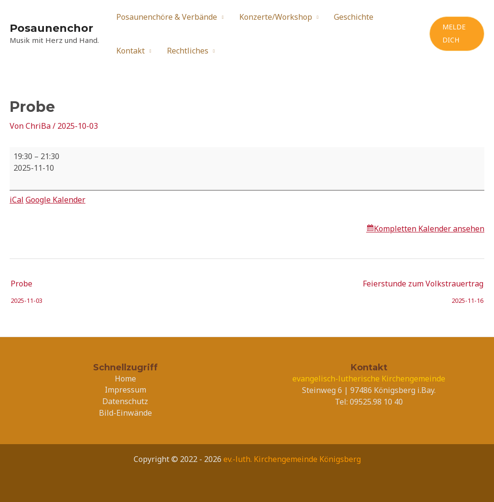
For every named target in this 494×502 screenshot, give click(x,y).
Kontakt (130, 50)
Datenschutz (125, 401)
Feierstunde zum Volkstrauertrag (423, 285)
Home (125, 378)
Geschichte (353, 17)
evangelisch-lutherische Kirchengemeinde (368, 378)
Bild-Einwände (125, 412)
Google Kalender (55, 199)
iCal (17, 199)
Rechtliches (187, 50)
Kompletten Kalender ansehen (429, 228)
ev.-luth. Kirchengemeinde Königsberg (292, 459)
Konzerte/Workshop (275, 17)
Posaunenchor (51, 28)
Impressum (125, 389)
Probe (26, 285)
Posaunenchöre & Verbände (166, 17)
